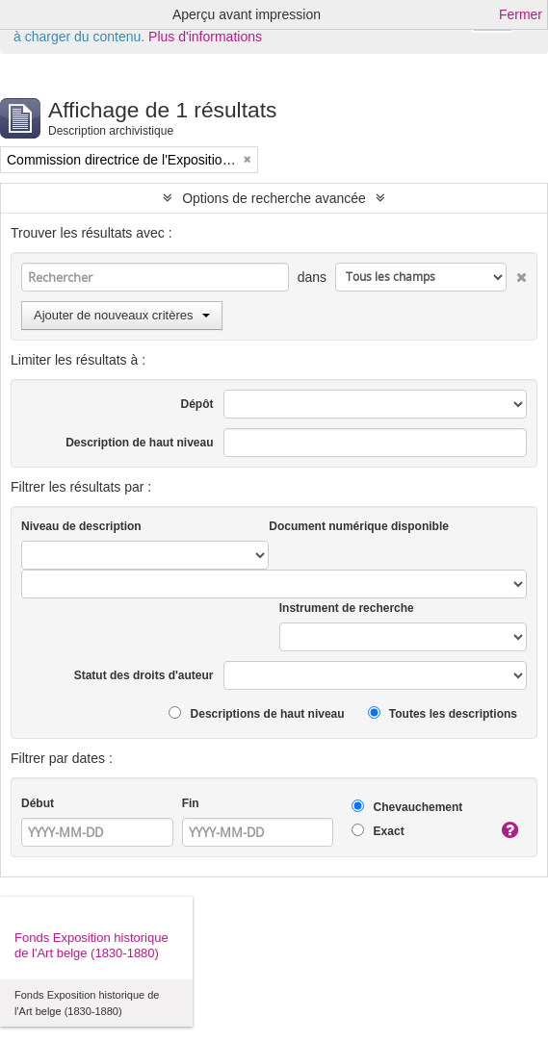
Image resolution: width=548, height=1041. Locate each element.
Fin (190, 803)
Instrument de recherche (346, 608)
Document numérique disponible (359, 526)
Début (37, 803)
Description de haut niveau (139, 442)
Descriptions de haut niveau (256, 713)
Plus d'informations (205, 36)
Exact (378, 831)
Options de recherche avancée (274, 198)
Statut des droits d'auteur (144, 675)
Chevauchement (407, 807)
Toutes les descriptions (442, 713)
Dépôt (197, 404)
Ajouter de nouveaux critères (122, 315)
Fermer (520, 14)
